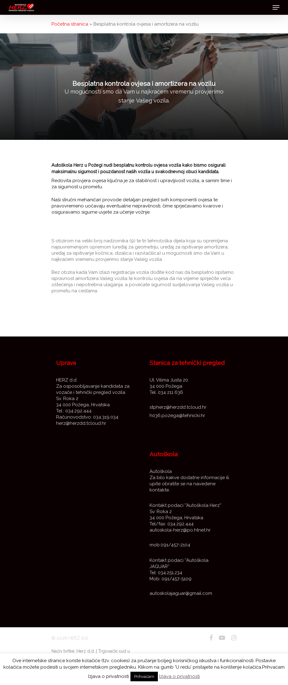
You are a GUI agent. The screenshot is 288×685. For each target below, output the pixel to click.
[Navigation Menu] (276, 7)
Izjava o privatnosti (179, 676)
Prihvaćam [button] (144, 676)
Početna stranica (69, 24)
